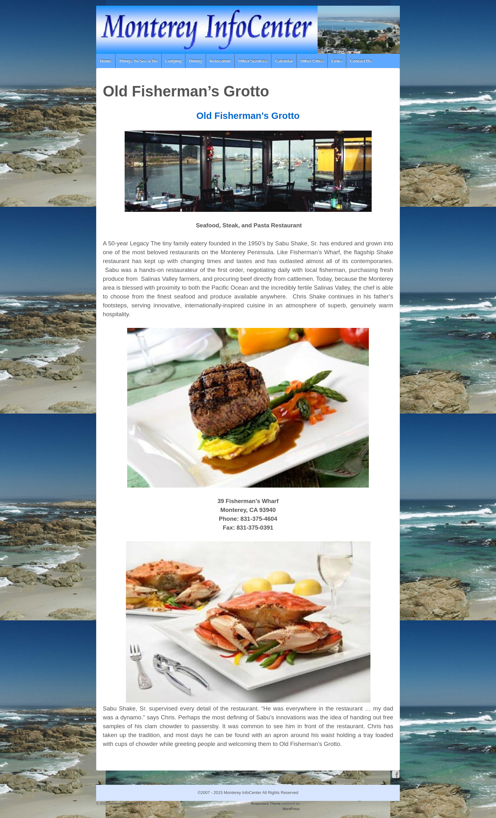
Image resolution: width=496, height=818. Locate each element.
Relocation (220, 60)
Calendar (284, 60)
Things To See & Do (138, 60)
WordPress (291, 809)
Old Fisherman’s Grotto (248, 115)
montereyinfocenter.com (127, 803)
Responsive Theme (266, 803)
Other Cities (312, 60)
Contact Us (361, 60)
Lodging (173, 60)
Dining (195, 60)
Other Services (253, 60)
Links (337, 60)
